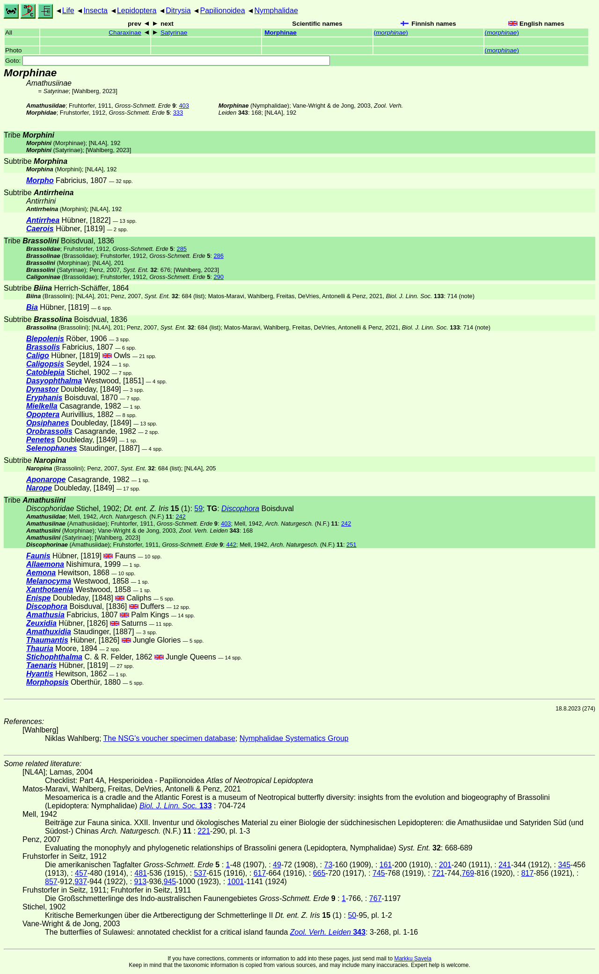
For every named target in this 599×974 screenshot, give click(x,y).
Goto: (167, 60)
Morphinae (280, 32)
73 (328, 865)
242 (180, 516)
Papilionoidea (222, 11)
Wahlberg (86, 91)
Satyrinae (174, 32)
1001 (235, 882)
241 (504, 865)
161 (386, 865)
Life (68, 11)
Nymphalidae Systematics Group (294, 738)
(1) (157, 509)
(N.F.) (136, 516)
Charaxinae (125, 32)
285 (182, 248)
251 (351, 544)
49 (277, 865)
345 (564, 865)
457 (81, 873)
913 (140, 882)
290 (218, 276)
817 (527, 873)
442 (231, 544)
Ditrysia (178, 11)
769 (467, 873)
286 (218, 255)
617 (260, 873)
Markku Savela (412, 958)
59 (198, 509)
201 (445, 865)
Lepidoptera (137, 11)
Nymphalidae (276, 11)
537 (200, 873)
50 (352, 915)
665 (319, 873)
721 (438, 873)
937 (80, 882)
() (391, 32)
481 (140, 873)
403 (184, 105)
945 (170, 882)
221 (203, 831)
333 (178, 112)
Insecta (95, 11)
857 (51, 882)
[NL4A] (274, 112)
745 (379, 873)
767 (375, 898)
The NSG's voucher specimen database (169, 738)
